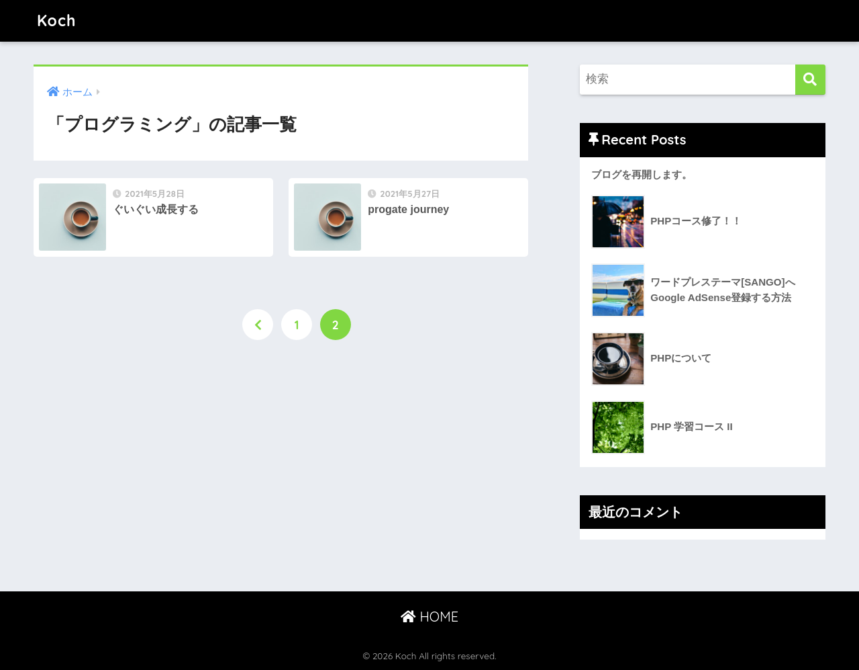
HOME (429, 616)
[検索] (810, 80)
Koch (56, 20)
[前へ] (257, 324)
